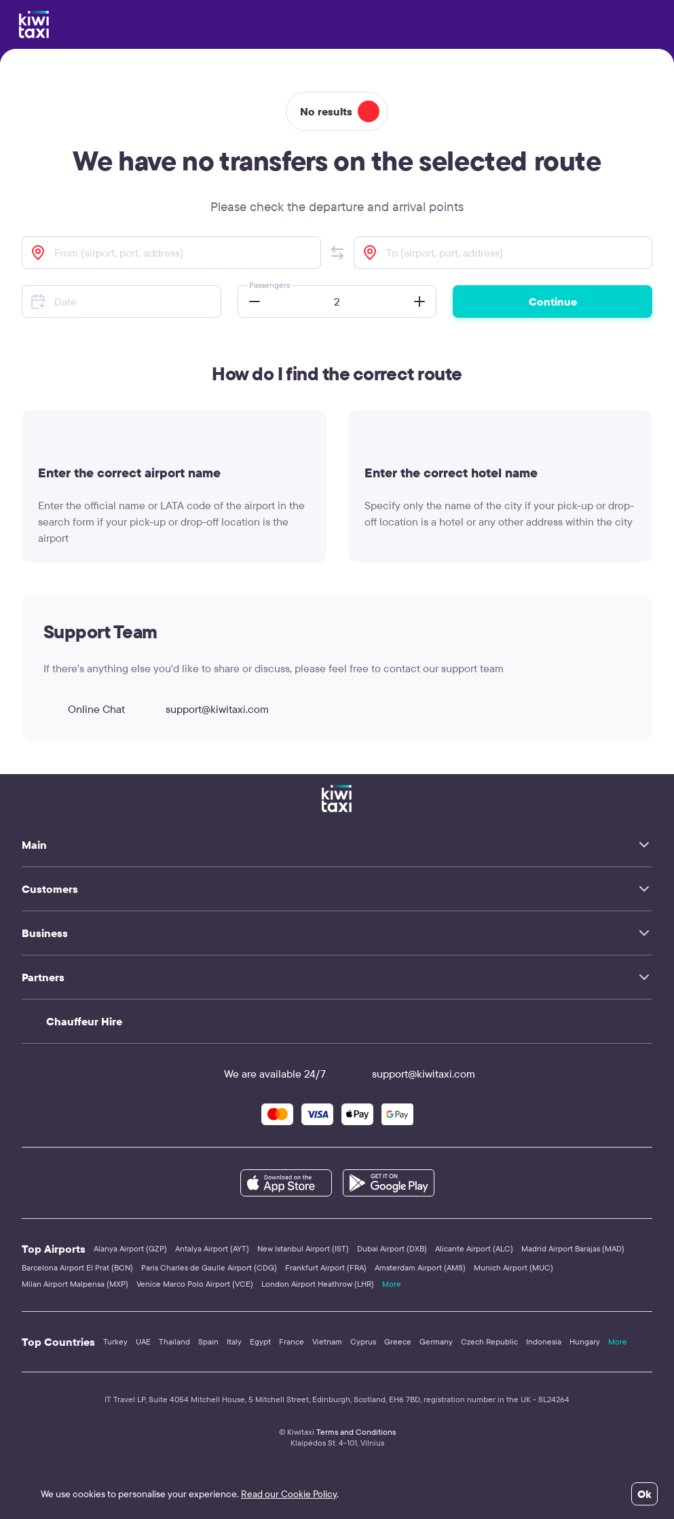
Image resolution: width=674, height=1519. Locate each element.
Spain (208, 1341)
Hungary (584, 1341)
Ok (644, 1494)
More (391, 1284)
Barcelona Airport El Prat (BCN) (77, 1267)
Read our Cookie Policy (289, 1494)
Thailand (174, 1341)
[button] (337, 252)
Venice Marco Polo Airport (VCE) (194, 1284)
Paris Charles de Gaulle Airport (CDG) (209, 1267)
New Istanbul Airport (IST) (303, 1248)
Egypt (260, 1341)
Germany (436, 1341)
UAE (143, 1341)
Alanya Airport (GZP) (130, 1248)
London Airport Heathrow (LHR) (317, 1284)
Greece (397, 1341)
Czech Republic (489, 1341)
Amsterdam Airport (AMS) (420, 1267)
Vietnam (327, 1341)
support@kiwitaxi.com (205, 709)
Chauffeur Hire (84, 1021)
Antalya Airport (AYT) (212, 1248)
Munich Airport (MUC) (513, 1267)
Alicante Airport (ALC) (474, 1248)
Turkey (115, 1341)
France (291, 1341)
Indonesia (543, 1341)
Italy (234, 1341)
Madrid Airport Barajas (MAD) (572, 1248)
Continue (553, 301)
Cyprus (363, 1341)
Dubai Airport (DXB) (392, 1248)
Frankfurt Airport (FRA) (326, 1267)
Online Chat (84, 709)
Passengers (269, 285)
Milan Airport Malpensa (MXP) (75, 1284)
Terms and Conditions (356, 1432)
